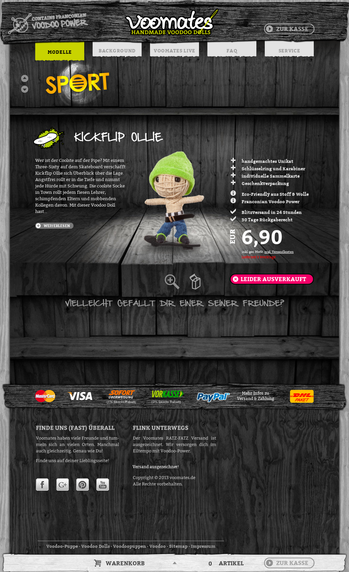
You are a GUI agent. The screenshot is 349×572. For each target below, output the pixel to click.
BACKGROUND (117, 50)
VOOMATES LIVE (174, 50)
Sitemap (178, 546)
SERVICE (289, 50)
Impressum (203, 546)
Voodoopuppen (129, 546)
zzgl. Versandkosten (279, 252)
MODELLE (60, 52)
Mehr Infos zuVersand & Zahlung (255, 396)
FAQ (232, 50)
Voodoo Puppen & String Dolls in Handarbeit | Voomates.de (112, 21)
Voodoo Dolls (95, 546)
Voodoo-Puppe (62, 546)
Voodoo (157, 546)
